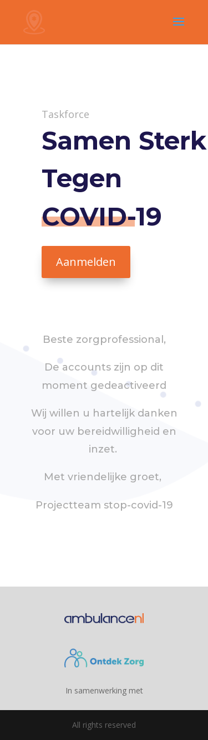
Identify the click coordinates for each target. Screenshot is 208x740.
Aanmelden (86, 261)
